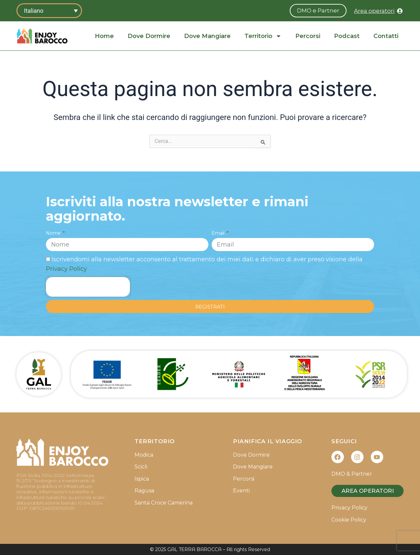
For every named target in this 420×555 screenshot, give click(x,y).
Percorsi (307, 36)
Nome (54, 233)
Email (219, 233)
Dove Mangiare (207, 36)
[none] (49, 10)
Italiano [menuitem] (33, 10)
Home (104, 36)
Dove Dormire (149, 36)
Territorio (263, 36)
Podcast (347, 36)
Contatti (385, 36)
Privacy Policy (66, 268)
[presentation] (88, 287)
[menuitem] (49, 10)
